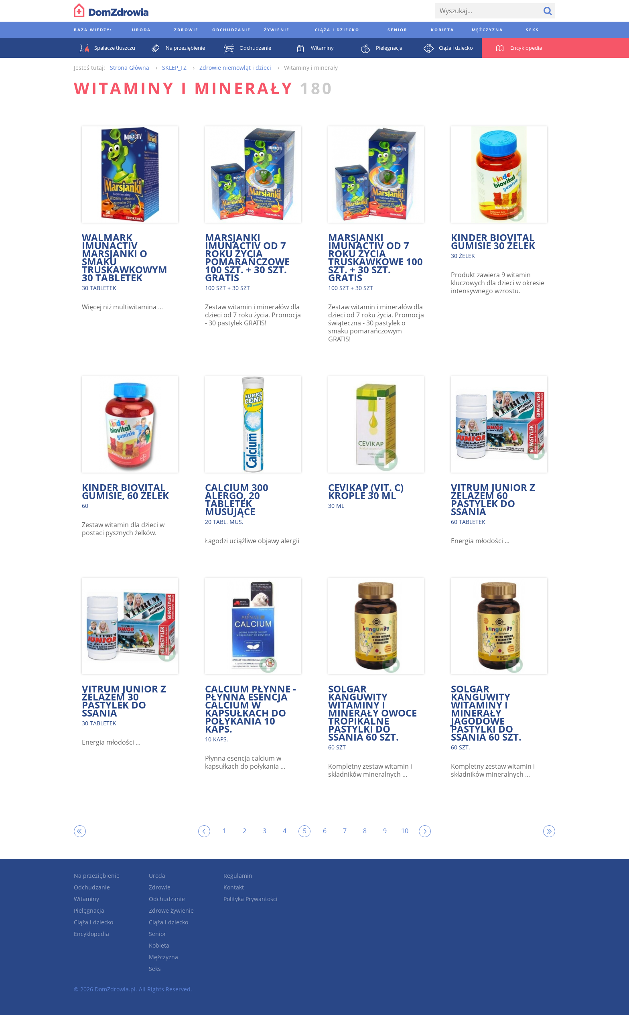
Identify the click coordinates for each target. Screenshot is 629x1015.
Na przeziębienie (97, 875)
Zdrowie (159, 887)
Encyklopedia (91, 934)
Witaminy (86, 899)
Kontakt (233, 887)
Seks (155, 968)
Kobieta (159, 945)
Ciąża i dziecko (93, 922)
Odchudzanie (92, 887)
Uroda (157, 875)
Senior (157, 934)
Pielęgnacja (89, 910)
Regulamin (237, 875)
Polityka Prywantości (250, 899)
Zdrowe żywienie (171, 910)
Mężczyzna (163, 957)
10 (404, 830)
